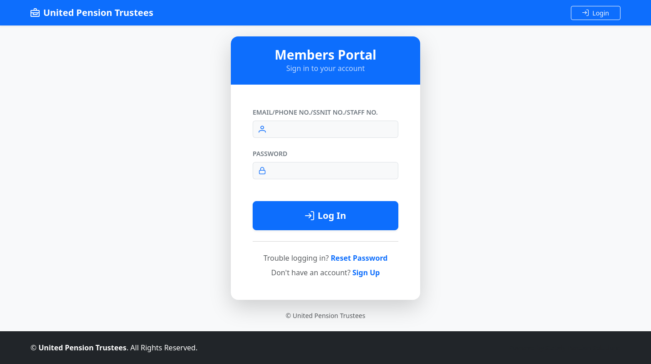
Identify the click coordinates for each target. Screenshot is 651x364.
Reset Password (359, 258)
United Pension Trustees (92, 12)
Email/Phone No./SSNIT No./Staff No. (315, 112)
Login (595, 13)
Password (270, 153)
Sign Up (366, 273)
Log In (325, 215)
